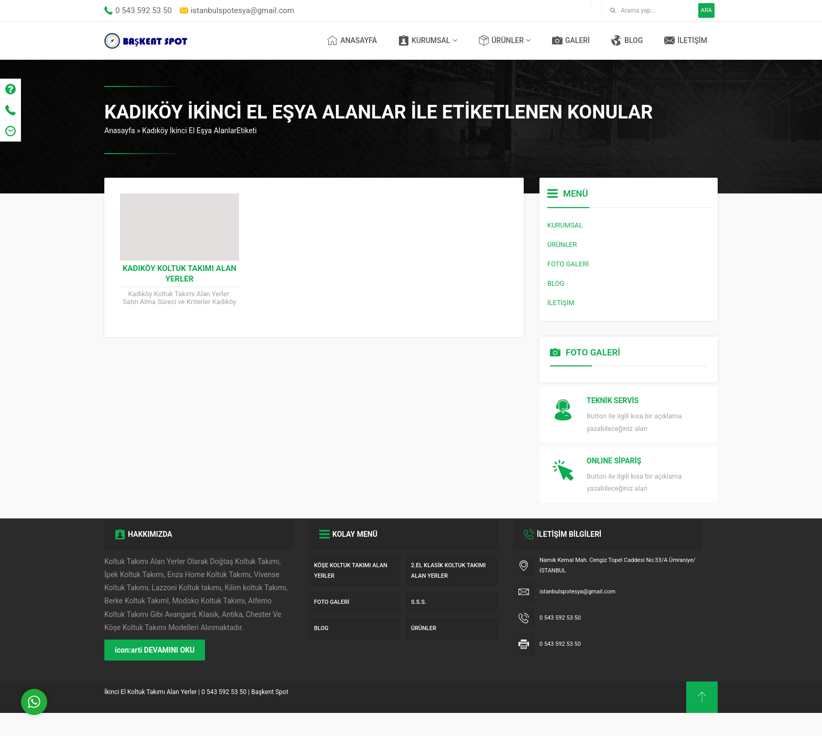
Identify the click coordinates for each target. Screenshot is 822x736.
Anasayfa (119, 130)
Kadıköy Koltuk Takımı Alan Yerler (179, 274)
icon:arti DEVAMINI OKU (154, 673)
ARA (706, 10)
